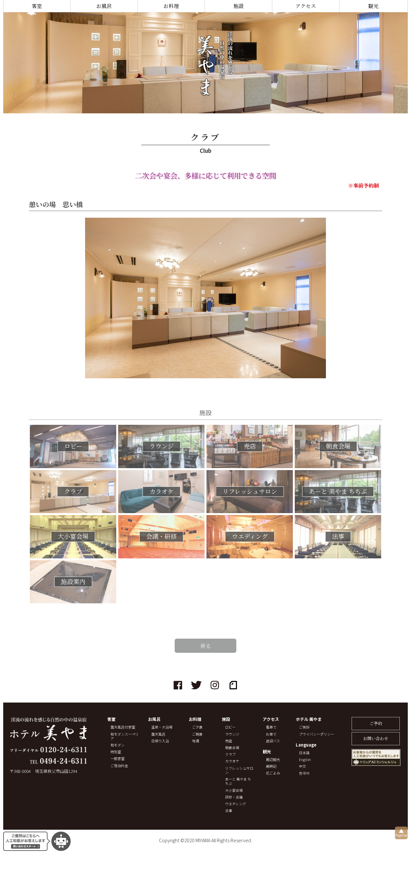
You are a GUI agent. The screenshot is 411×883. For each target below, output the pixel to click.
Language (306, 745)
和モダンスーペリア (124, 736)
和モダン (117, 745)
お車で (271, 734)
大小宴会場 (234, 790)
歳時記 (271, 766)
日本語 (304, 753)
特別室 (115, 752)
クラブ (230, 754)
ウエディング (235, 804)
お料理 (171, 6)
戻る (205, 646)
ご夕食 (197, 727)
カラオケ (232, 761)
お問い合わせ (375, 738)
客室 (37, 6)
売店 (228, 741)
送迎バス (273, 741)
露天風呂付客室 (122, 727)
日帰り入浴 (160, 741)
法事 (228, 811)
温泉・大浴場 (161, 727)
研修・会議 (234, 797)
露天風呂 (158, 734)
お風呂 (104, 6)
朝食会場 (232, 748)
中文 (302, 766)
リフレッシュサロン (239, 770)
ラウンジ (232, 734)
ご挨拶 (304, 727)
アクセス (305, 6)
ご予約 (376, 723)
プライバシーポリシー (316, 734)
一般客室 (117, 758)
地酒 (195, 741)
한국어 (304, 773)
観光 (373, 6)
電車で (271, 727)
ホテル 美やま (309, 719)
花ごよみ (273, 773)
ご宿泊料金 (119, 766)
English (305, 759)
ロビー (230, 727)
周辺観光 (273, 759)
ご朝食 (197, 734)
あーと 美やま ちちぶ (238, 781)
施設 (238, 6)
